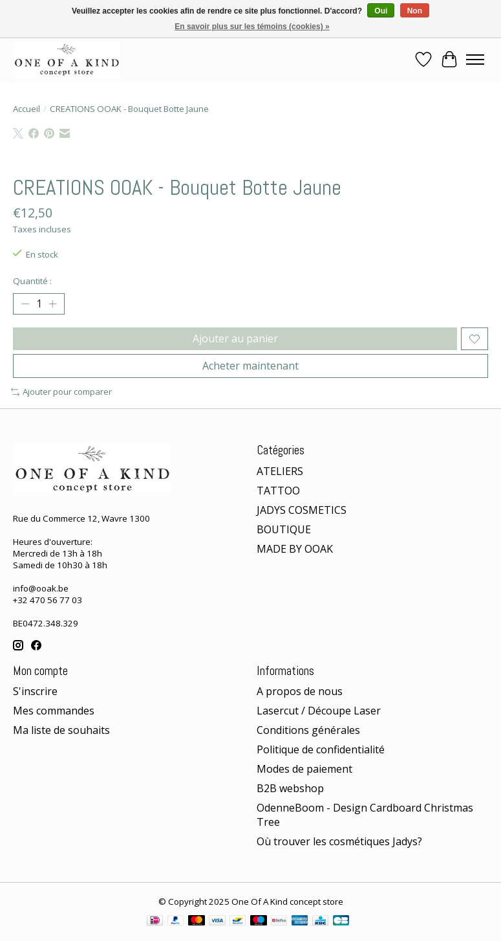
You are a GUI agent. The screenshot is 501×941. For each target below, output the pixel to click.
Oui (380, 11)
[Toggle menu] (475, 59)
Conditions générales (308, 730)
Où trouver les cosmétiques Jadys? (339, 841)
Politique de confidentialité (321, 749)
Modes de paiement (304, 769)
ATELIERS (280, 471)
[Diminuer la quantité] (25, 304)
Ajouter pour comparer (61, 391)
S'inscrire (35, 691)
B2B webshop (290, 788)
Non (414, 11)
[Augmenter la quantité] (52, 304)
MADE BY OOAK (295, 549)
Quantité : (32, 281)
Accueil (26, 109)
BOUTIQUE (284, 529)
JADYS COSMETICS (301, 510)
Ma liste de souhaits (61, 730)
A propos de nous (300, 691)
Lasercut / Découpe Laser (319, 710)
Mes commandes (53, 710)
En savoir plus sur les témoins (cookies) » (252, 26)
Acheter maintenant (250, 366)
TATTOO (278, 490)
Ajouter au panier (235, 338)
